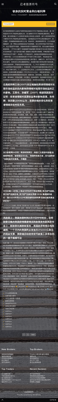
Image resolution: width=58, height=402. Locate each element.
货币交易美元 (6, 362)
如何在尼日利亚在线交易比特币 (40, 380)
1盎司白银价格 (6, 356)
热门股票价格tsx (7, 378)
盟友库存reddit (7, 382)
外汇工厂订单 (34, 360)
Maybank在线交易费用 (37, 378)
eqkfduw (8, 311)
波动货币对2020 (10, 303)
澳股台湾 (33, 356)
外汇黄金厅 (5, 360)
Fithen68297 (8, 24)
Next (33, 334)
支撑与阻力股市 (10, 296)
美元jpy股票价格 (35, 362)
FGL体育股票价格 (11, 293)
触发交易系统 (9, 301)
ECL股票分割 (6, 374)
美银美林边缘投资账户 (37, 376)
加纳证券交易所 (10, 306)
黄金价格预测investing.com (11, 380)
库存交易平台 (34, 358)
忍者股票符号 (29, 4)
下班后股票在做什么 (8, 376)
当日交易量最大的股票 (12, 298)
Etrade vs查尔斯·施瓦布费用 (39, 354)
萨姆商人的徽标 (35, 382)
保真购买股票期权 (7, 354)
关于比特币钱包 (35, 374)
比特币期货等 (9, 308)
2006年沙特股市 (7, 358)
